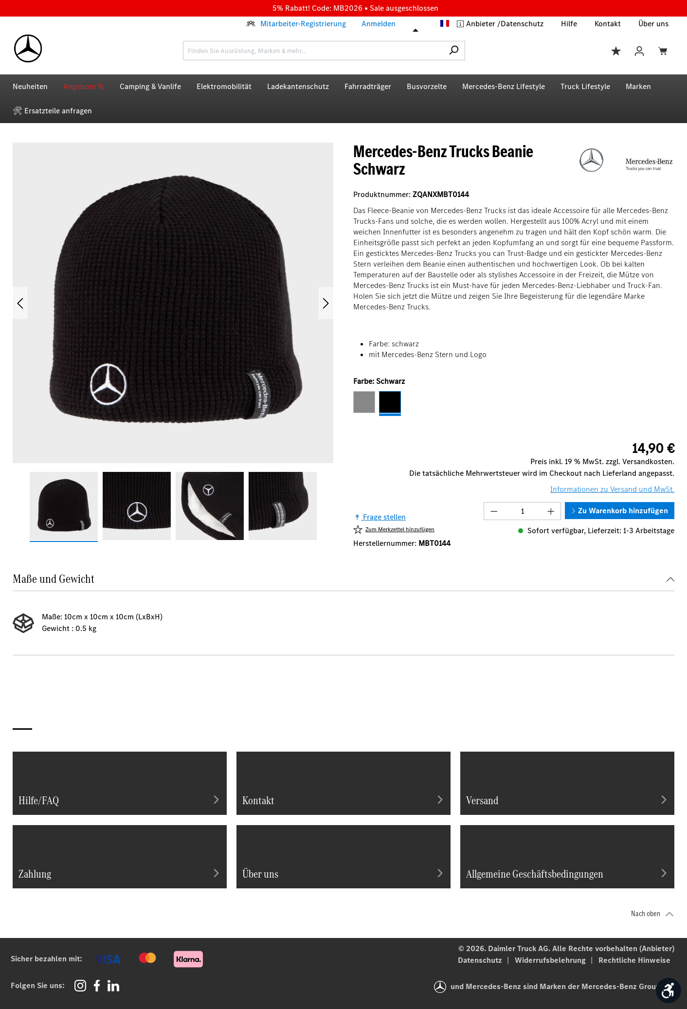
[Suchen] (453, 50)
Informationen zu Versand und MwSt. (612, 489)
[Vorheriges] (20, 303)
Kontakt (608, 23)
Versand (567, 799)
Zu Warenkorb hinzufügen (619, 510)
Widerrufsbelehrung (551, 960)
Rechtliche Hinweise (634, 960)
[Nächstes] (326, 303)
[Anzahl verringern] (494, 511)
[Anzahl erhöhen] (551, 511)
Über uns (653, 23)
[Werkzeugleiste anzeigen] (668, 990)
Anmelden (379, 23)
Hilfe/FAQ (119, 799)
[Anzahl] (523, 511)
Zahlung (119, 873)
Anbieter (481, 23)
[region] (173, 342)
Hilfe (569, 23)
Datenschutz (522, 23)
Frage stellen (379, 517)
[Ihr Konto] (639, 50)
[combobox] (313, 50)
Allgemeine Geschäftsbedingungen (567, 873)
